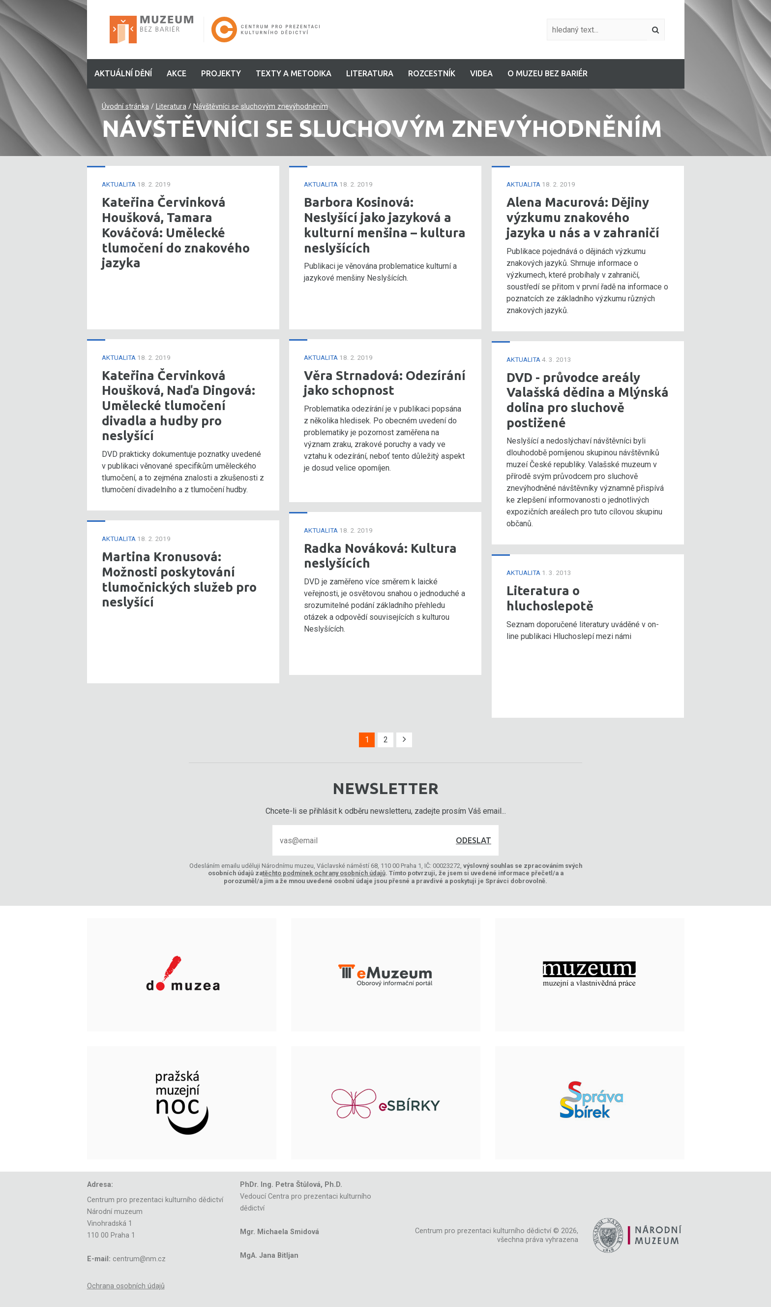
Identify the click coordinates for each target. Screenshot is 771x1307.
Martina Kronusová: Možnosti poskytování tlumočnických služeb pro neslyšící (179, 579)
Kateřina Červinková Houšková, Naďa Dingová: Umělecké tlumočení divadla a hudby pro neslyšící (178, 405)
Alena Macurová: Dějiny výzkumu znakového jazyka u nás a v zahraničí (582, 217)
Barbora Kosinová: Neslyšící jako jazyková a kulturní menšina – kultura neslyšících (385, 225)
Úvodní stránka (125, 106)
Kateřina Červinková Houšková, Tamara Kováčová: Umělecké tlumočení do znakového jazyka (176, 232)
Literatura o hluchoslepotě (549, 598)
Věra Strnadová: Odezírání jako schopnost (385, 383)
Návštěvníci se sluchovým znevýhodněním (260, 106)
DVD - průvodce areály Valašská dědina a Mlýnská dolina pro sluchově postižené (587, 400)
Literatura (171, 106)
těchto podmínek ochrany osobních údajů (324, 873)
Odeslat (473, 840)
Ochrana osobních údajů (126, 1286)
